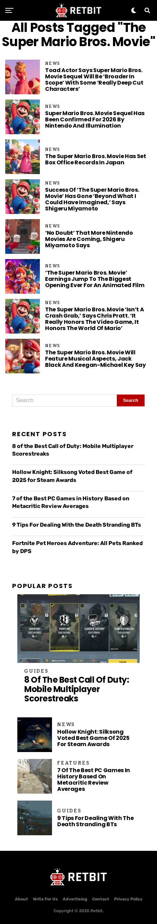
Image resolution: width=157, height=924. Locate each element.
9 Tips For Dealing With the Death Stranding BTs (76, 524)
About (21, 899)
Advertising (75, 899)
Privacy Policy (128, 899)
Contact (100, 899)
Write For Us (45, 899)
